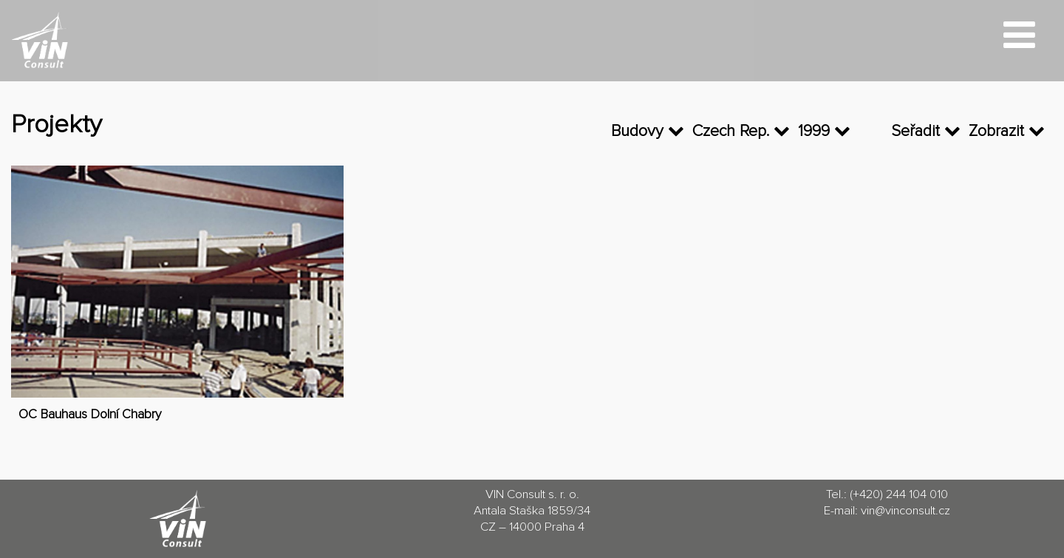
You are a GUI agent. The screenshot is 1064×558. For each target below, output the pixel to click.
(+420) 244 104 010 (899, 495)
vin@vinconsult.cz (905, 511)
